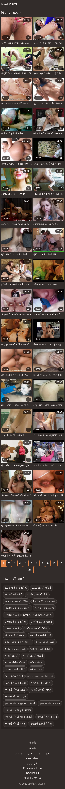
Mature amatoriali (32, 768)
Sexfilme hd (32, 773)
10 (54, 563)
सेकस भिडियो (32, 758)
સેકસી (32, 748)
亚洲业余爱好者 (32, 777)
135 (29, 569)
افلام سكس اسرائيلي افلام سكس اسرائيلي (32, 753)
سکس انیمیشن (32, 763)
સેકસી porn (9, 4)
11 (61, 563)
